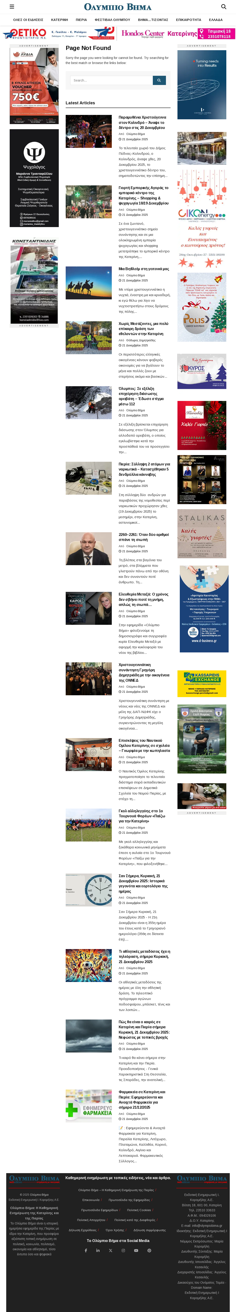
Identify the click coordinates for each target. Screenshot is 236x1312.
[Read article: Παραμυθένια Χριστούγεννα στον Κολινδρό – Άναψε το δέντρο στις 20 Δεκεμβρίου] (89, 131)
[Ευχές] (202, 218)
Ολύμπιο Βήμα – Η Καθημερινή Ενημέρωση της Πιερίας (116, 1190)
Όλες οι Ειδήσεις (28, 20)
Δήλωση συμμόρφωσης (149, 1230)
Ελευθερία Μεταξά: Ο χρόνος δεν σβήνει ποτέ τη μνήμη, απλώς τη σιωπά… (144, 599)
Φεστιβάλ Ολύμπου (112, 20)
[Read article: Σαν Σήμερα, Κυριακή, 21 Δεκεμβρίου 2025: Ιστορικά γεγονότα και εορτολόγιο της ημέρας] (89, 890)
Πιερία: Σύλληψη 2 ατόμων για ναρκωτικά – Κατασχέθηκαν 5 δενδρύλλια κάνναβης (144, 469)
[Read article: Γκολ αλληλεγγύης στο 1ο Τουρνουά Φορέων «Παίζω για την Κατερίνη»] (89, 825)
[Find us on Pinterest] (149, 1250)
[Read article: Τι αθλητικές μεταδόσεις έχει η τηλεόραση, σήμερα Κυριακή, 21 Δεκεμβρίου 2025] (89, 965)
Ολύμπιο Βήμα (135, 134)
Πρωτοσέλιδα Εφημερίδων (99, 1210)
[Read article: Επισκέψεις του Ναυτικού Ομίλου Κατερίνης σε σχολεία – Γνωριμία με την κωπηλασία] (89, 754)
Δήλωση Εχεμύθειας (83, 1230)
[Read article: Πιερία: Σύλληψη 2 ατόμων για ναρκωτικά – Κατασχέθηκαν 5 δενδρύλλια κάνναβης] (89, 478)
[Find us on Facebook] (86, 1250)
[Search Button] (159, 80)
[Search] (223, 7)
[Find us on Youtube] (136, 1250)
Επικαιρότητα (188, 20)
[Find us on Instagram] (123, 1250)
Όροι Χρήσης (115, 1230)
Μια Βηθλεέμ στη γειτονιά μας (144, 269)
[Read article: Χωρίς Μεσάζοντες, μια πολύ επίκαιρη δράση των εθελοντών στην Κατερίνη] (89, 337)
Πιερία (81, 20)
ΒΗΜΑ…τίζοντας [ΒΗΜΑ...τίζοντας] (153, 20)
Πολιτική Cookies (139, 1210)
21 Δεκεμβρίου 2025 (133, 139)
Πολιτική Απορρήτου (91, 1220)
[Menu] (12, 7)
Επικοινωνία (91, 1200)
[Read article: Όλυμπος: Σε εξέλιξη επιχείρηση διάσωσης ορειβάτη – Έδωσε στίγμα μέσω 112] (89, 402)
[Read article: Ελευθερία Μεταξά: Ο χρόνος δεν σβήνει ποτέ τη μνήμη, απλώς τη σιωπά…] (89, 608)
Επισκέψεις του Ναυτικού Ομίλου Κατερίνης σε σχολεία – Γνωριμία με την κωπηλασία (144, 746)
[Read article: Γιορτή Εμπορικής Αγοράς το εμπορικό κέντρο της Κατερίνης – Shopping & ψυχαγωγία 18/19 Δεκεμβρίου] (89, 201)
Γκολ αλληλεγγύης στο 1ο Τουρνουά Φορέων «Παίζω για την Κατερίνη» (142, 816)
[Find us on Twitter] (110, 1250)
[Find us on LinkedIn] (98, 1250)
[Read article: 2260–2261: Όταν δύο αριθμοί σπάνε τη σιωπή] (89, 548)
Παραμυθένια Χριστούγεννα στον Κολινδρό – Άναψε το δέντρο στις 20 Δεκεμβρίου (142, 122)
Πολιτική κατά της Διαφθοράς (135, 1220)
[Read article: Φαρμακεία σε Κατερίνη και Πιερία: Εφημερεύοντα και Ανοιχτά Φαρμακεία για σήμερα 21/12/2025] (89, 1106)
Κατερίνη (59, 20)
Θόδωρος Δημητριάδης (141, 340)
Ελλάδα (216, 20)
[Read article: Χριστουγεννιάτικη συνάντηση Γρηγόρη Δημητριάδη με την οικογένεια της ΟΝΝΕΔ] (89, 678)
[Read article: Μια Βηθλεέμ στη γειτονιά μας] (89, 282)
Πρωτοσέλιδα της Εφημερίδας (129, 1200)
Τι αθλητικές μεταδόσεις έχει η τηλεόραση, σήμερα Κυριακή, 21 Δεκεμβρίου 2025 (144, 957)
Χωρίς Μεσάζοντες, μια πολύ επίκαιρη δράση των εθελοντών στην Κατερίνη (144, 329)
